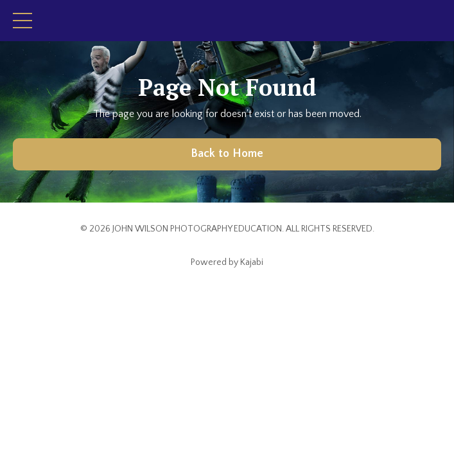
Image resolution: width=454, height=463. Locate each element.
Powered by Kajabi (227, 262)
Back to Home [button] (227, 153)
